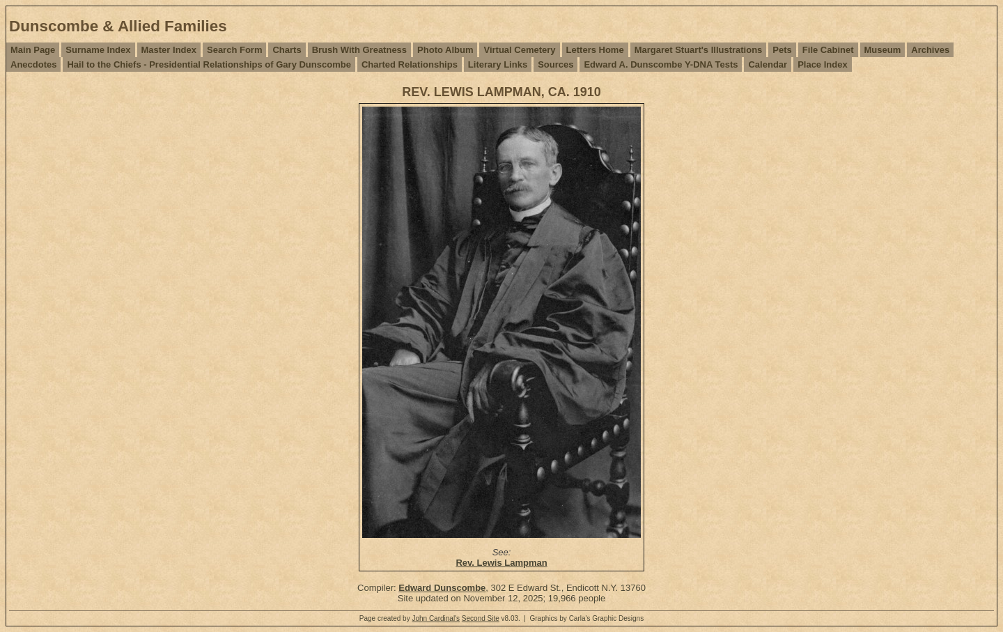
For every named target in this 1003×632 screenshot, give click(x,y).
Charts (286, 50)
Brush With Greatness (359, 50)
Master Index (168, 50)
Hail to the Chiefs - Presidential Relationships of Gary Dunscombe (208, 64)
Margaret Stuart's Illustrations (699, 50)
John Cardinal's (436, 618)
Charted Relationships (409, 64)
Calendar (767, 64)
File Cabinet (828, 50)
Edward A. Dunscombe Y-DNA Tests (661, 64)
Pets (781, 50)
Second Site (480, 618)
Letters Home (595, 50)
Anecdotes (33, 64)
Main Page (32, 50)
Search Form (234, 50)
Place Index (823, 64)
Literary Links (497, 64)
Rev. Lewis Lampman (501, 562)
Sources (555, 64)
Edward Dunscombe (441, 588)
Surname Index (97, 50)
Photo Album (445, 50)
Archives (930, 50)
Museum (882, 50)
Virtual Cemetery (519, 50)
